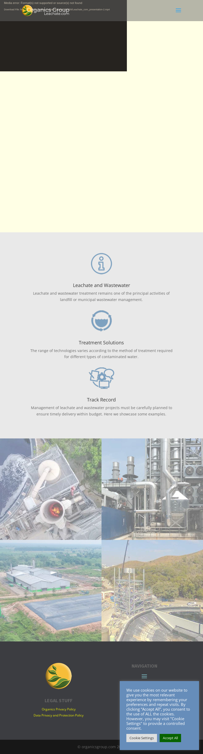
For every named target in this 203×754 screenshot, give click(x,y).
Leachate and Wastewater (101, 285)
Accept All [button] (170, 738)
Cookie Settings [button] (142, 738)
